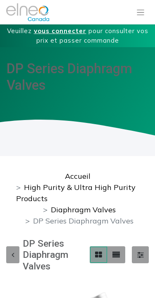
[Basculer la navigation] (140, 12)
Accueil (78, 176)
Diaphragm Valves (83, 209)
